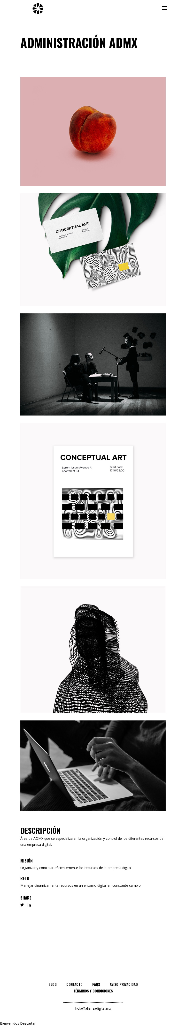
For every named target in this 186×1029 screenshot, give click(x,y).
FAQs (96, 984)
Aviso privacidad (124, 984)
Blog (52, 984)
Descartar (28, 1023)
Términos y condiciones (93, 990)
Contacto (74, 984)
